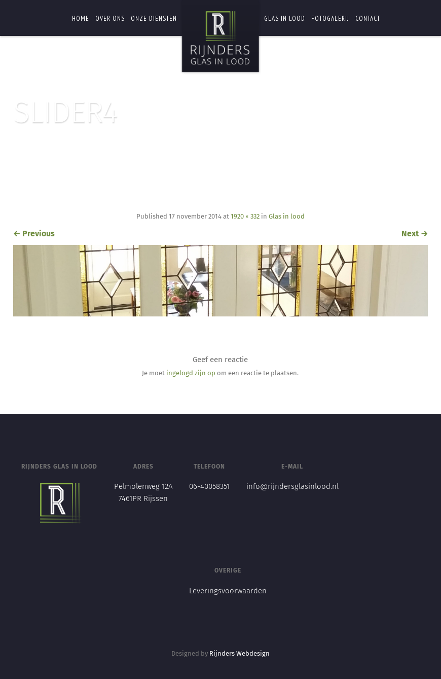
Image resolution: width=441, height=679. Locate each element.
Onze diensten (154, 18)
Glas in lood (284, 18)
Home (80, 18)
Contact (367, 18)
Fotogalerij (330, 18)
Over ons (110, 18)
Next (414, 233)
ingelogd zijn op (190, 373)
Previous (34, 233)
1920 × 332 (245, 216)
